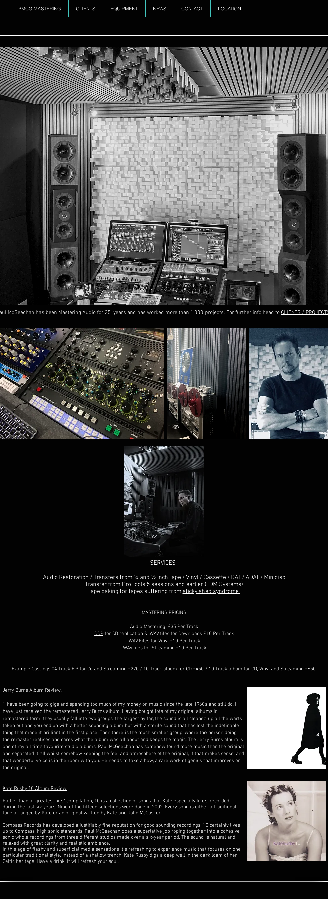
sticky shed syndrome (211, 591)
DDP (98, 634)
